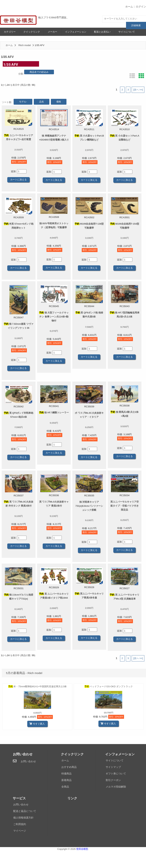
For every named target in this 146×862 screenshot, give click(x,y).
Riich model (25, 45)
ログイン (141, 6)
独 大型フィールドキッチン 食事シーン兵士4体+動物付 (54, 316)
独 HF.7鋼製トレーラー (54, 412)
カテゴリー (10, 31)
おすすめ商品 (69, 767)
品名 (41, 101)
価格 (58, 101)
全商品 (65, 786)
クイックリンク (31, 31)
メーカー (52, 31)
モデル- (23, 101)
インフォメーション (75, 31)
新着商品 (66, 780)
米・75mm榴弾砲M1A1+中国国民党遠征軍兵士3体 (37, 686)
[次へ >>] (138, 89)
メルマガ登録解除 (116, 786)
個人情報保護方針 (23, 817)
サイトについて (126, 31)
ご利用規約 (19, 824)
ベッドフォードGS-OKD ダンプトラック (108, 686)
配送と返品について (24, 811)
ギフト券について (116, 773)
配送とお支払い (102, 31)
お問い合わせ (28, 761)
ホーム (129, 6)
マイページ (19, 830)
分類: (21, 73)
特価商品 (66, 773)
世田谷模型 (82, 849)
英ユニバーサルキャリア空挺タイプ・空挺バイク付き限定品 (124, 505)
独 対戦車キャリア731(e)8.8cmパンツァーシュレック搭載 (89, 506)
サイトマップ (113, 767)
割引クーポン (113, 780)
